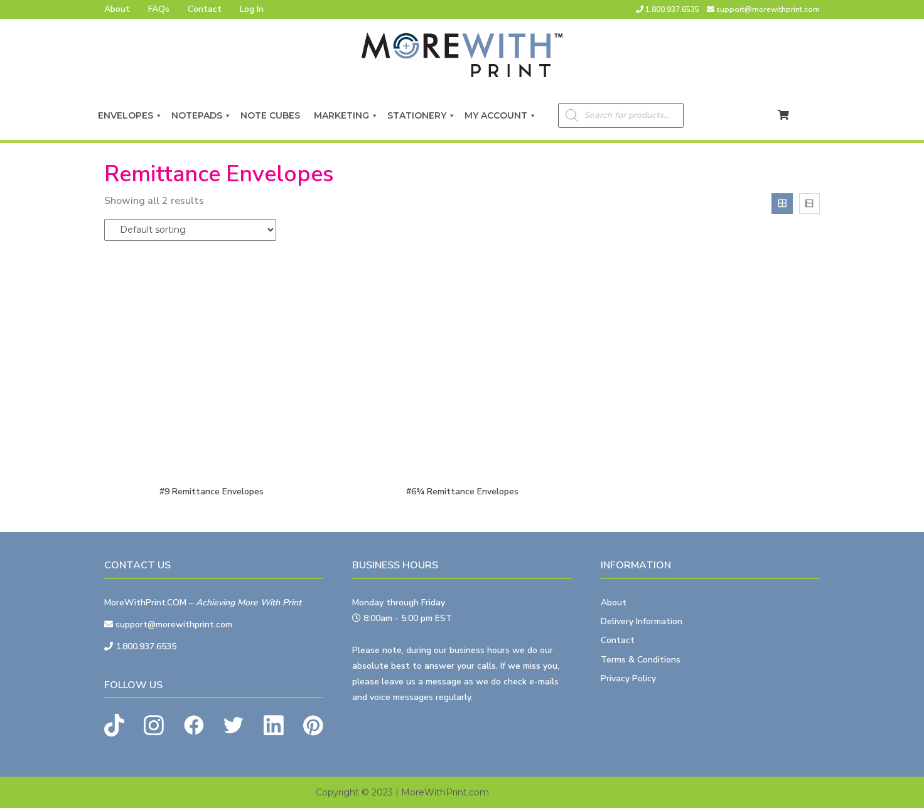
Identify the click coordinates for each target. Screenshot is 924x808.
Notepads (201, 115)
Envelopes (130, 115)
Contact (205, 9)
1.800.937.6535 (672, 9)
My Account (501, 115)
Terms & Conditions (640, 660)
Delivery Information (641, 621)
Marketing (346, 115)
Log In (252, 9)
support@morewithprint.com (768, 9)
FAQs (158, 9)
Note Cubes (272, 115)
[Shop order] (190, 230)
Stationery (421, 115)
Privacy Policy (628, 678)
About (117, 9)
